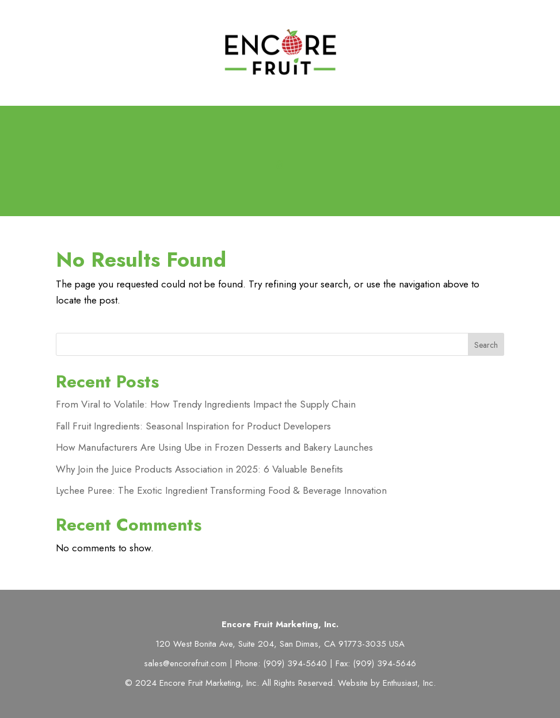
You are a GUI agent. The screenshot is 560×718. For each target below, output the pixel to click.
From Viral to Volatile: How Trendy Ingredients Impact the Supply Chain (206, 404)
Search (486, 345)
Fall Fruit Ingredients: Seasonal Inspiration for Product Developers (193, 426)
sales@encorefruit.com (185, 663)
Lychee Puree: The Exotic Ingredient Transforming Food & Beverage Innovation (221, 490)
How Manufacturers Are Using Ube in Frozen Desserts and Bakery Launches (214, 447)
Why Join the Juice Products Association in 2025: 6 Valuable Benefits (199, 469)
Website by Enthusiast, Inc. (387, 683)
